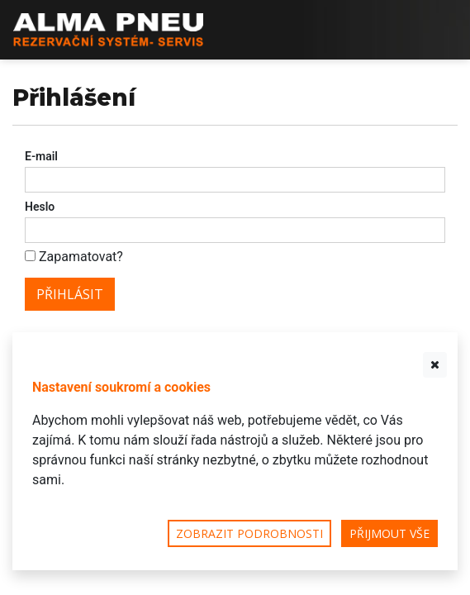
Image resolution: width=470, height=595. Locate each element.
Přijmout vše (389, 533)
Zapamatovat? (81, 256)
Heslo (40, 206)
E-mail (41, 156)
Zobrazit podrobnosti (249, 533)
